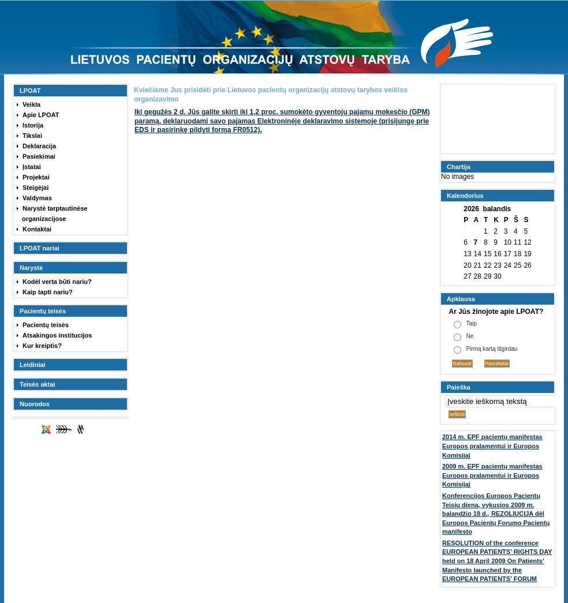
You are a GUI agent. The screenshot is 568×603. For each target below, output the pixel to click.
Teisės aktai (37, 384)
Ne (470, 336)
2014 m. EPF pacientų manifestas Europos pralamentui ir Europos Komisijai (492, 445)
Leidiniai (33, 364)
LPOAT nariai (39, 248)
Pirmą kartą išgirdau (492, 349)
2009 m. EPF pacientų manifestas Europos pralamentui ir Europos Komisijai (492, 475)
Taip (471, 323)
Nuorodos (35, 403)
